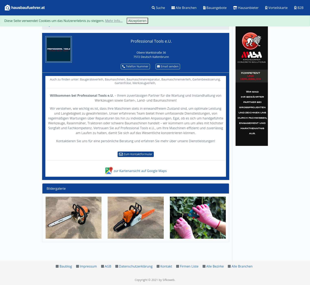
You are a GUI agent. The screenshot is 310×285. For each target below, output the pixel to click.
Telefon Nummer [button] (135, 66)
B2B (298, 7)
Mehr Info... (114, 20)
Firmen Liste (189, 266)
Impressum (88, 266)
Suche (158, 7)
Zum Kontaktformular (135, 154)
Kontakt (166, 266)
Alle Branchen (183, 7)
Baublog (65, 266)
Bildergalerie (56, 188)
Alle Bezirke (215, 266)
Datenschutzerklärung (136, 266)
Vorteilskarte (276, 7)
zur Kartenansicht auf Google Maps (136, 171)
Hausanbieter (246, 7)
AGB (108, 266)
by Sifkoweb (167, 280)
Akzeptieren (137, 20)
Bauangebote (215, 7)
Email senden (167, 66)
